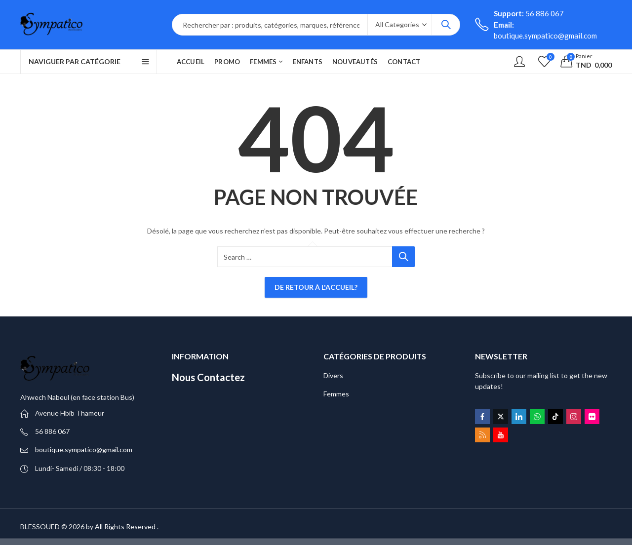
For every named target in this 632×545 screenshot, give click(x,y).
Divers (333, 375)
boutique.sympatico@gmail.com (83, 449)
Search (446, 25)
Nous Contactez (208, 377)
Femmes (336, 393)
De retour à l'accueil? (316, 287)
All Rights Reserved (125, 526)
